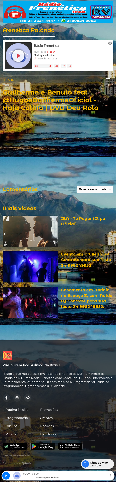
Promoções (49, 410)
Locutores (48, 434)
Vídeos (11, 434)
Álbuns (11, 426)
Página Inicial (17, 410)
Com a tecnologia (17, 463)
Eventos (46, 418)
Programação (17, 418)
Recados (47, 426)
